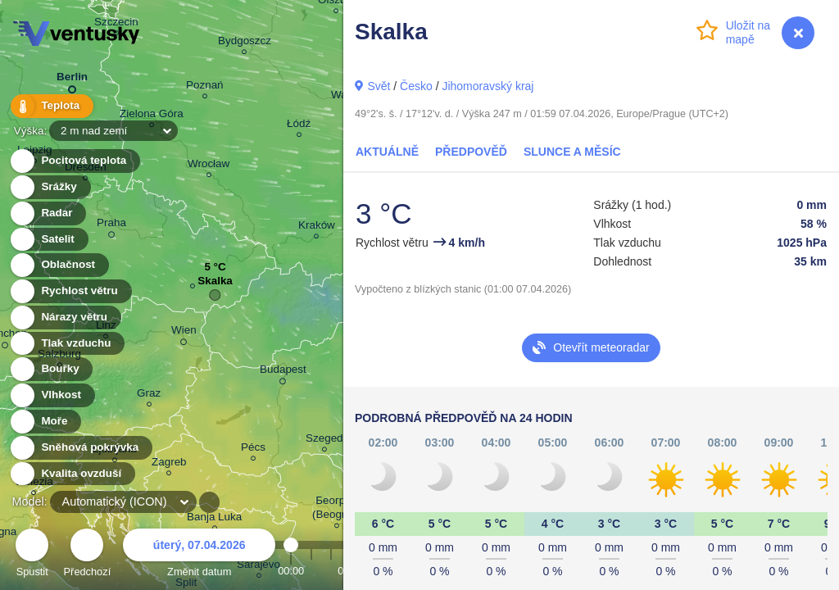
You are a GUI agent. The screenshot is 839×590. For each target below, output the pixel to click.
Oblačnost (58, 265)
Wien (184, 333)
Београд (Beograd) (336, 509)
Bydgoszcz (244, 43)
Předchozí (87, 555)
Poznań (205, 87)
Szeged (324, 440)
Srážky (49, 187)
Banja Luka (214, 519)
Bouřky (50, 369)
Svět (378, 86)
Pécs (253, 449)
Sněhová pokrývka (80, 448)
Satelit (48, 240)
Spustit (32, 555)
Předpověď (471, 151)
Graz (149, 395)
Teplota (50, 106)
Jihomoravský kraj (487, 86)
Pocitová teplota (74, 161)
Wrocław (208, 166)
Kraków (316, 227)
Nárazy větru (64, 317)
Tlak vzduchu (66, 344)
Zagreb (169, 464)
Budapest (283, 372)
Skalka (215, 285)
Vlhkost (51, 395)
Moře (45, 421)
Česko (416, 86)
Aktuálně (387, 151)
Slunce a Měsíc (572, 151)
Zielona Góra (152, 116)
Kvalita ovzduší (71, 474)
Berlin (72, 79)
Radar (47, 213)
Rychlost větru (70, 291)
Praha (111, 225)
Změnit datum (199, 555)
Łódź (299, 125)
